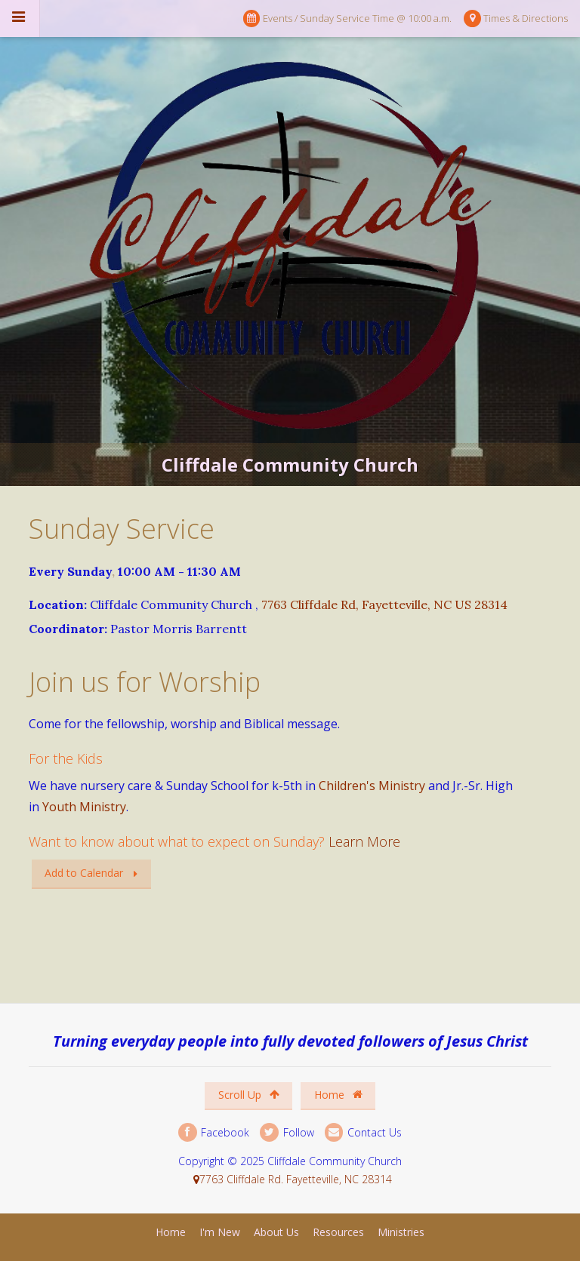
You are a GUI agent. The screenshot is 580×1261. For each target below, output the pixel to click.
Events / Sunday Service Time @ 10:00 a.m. (347, 18)
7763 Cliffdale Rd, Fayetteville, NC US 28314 (384, 604)
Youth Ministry (84, 806)
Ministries (401, 1232)
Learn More (364, 841)
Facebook (213, 1132)
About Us (276, 1232)
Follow (286, 1132)
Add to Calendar (84, 873)
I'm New (219, 1232)
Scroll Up (248, 1094)
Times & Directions (516, 18)
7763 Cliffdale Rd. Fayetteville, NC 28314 (295, 1179)
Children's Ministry (372, 785)
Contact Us (363, 1132)
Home (338, 1094)
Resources (338, 1232)
